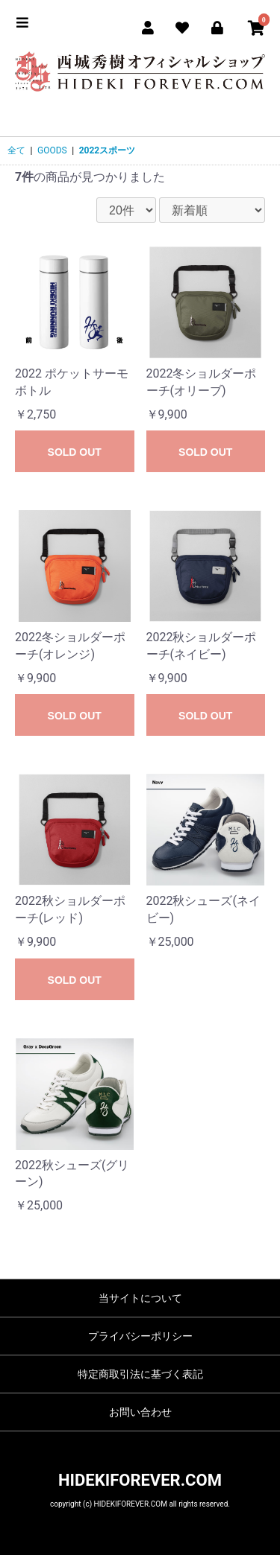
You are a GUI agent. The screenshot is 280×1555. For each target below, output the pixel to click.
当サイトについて (140, 1298)
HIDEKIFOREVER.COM (140, 1480)
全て (16, 150)
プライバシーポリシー (140, 1336)
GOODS (52, 150)
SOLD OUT (75, 452)
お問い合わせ (140, 1412)
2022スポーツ (107, 150)
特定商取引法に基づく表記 (140, 1374)
